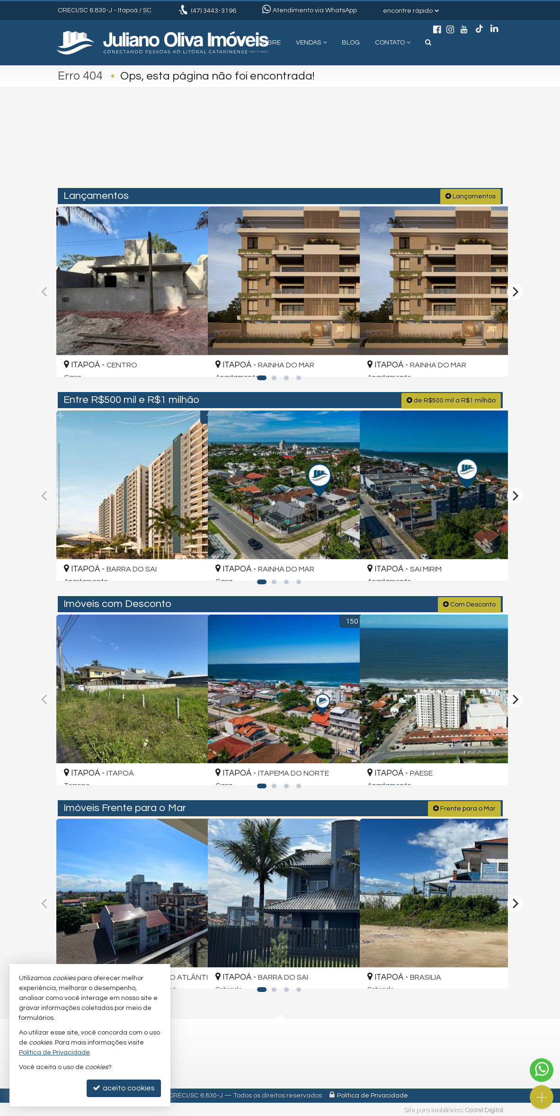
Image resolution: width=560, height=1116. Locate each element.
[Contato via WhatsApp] (541, 1070)
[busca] (428, 42)
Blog (351, 42)
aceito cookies (124, 1088)
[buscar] (409, 148)
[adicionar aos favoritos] (189, 360)
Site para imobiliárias (432, 1109)
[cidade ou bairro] (350, 148)
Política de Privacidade (372, 1094)
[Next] (515, 291)
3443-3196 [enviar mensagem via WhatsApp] (213, 11)
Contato (392, 42)
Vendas (311, 42)
